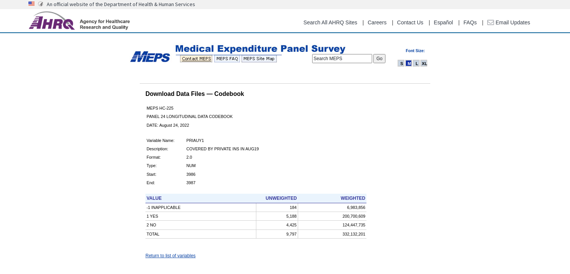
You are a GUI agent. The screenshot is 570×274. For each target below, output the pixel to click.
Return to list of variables (170, 255)
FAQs (470, 22)
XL (424, 63)
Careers (377, 22)
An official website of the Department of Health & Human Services (121, 4)
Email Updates (508, 22)
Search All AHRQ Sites (330, 22)
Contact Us (410, 22)
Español (443, 22)
